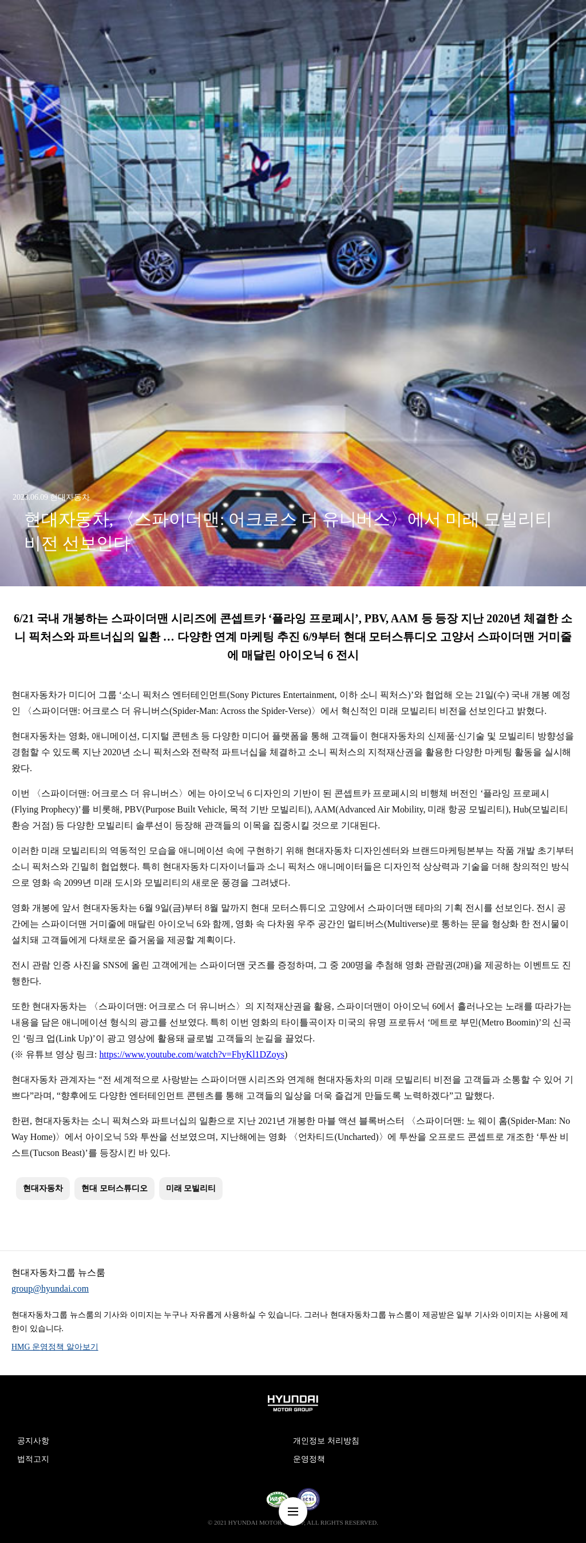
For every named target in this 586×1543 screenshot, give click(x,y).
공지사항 (33, 1441)
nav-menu (293, 1511)
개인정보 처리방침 (326, 1441)
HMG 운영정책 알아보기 (54, 1347)
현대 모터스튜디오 (114, 1188)
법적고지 (33, 1459)
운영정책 (309, 1459)
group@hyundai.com (50, 1288)
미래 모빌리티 (191, 1188)
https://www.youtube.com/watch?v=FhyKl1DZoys (192, 1054)
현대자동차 (43, 1188)
